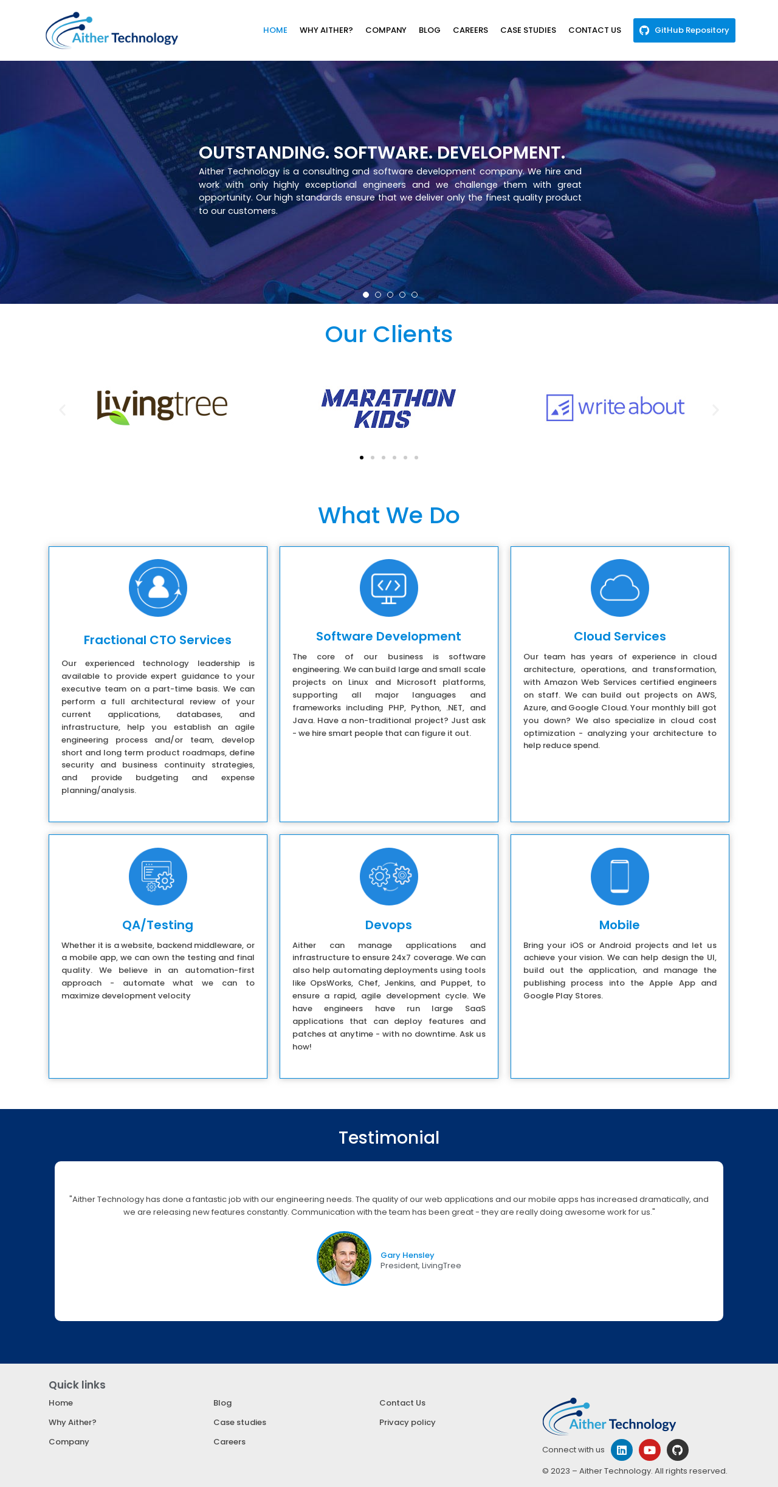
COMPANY (387, 30)
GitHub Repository (692, 30)
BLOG (431, 30)
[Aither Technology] (112, 30)
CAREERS (471, 30)
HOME (277, 30)
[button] (366, 295)
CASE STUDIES (529, 30)
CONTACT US (595, 30)
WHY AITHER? (327, 30)
